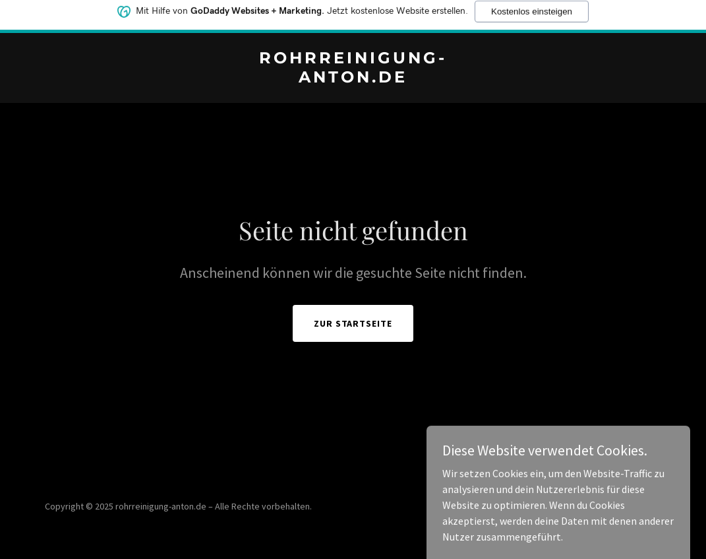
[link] (353, 78)
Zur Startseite (353, 323)
